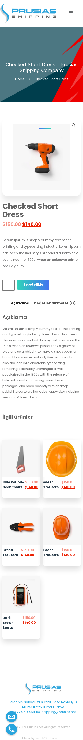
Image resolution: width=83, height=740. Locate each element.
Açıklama (20, 303)
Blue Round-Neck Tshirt (13, 484)
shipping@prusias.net (59, 712)
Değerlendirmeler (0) (55, 303)
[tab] (20, 303)
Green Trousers (51, 484)
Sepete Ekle (33, 284)
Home (21, 79)
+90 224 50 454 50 (25, 712)
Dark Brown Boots (8, 622)
